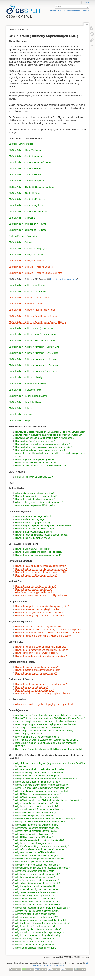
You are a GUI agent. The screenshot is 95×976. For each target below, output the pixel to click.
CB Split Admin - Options (21, 414)
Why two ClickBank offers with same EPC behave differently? (45, 818)
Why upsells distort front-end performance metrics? (40, 821)
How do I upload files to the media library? (35, 586)
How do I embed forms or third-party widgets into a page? (43, 636)
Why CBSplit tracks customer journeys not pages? (39, 932)
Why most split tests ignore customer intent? (36, 889)
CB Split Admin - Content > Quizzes (26, 205)
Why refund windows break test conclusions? (37, 880)
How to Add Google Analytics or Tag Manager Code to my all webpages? (50, 432)
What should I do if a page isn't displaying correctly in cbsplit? (45, 704)
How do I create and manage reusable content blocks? (41, 534)
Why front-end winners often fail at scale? (35, 871)
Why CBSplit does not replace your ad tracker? (38, 797)
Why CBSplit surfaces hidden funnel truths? (36, 948)
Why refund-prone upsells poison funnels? (35, 914)
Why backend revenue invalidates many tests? (37, 874)
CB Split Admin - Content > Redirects (27, 199)
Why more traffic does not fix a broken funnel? (37, 782)
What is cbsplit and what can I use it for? (34, 493)
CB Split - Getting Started (21, 144)
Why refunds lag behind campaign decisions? (37, 828)
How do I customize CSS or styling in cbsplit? (37, 609)
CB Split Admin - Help (19, 420)
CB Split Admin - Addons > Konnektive (27, 383)
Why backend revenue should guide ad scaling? (38, 935)
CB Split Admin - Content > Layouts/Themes (30, 162)
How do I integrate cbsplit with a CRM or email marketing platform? (47, 632)
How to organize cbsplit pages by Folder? (35, 459)
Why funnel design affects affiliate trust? (34, 938)
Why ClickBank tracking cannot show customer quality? (42, 846)
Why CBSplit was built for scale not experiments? (39, 809)
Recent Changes (57, 11)
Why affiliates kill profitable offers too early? (36, 831)
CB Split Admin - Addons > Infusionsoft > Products (33, 371)
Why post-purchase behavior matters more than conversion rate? (46, 778)
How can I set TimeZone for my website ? (35, 441)
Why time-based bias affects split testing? (35, 877)
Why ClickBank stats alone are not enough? (36, 812)
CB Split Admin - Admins (20, 408)
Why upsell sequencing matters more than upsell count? (42, 908)
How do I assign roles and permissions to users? (38, 552)
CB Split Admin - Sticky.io (21, 242)
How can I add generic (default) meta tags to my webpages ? (44, 438)
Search (87, 7)
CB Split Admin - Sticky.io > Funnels (26, 254)
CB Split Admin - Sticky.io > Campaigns (28, 248)
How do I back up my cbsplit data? (31, 687)
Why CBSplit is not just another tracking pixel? (37, 775)
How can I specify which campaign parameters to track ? (42, 444)
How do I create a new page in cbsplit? (34, 516)
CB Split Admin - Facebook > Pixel (25, 390)
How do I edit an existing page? (30, 519)
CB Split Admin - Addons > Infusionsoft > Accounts (33, 359)
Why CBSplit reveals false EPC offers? (34, 837)
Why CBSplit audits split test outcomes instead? (38, 901)
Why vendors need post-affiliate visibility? (35, 852)
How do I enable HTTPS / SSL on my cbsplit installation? (42, 693)
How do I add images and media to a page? (36, 528)
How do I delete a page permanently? (33, 522)
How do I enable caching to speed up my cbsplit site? (41, 684)
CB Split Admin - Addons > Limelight (26, 377)
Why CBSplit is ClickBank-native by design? (36, 855)
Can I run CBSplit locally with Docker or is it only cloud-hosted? (45, 721)
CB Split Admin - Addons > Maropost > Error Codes (33, 353)
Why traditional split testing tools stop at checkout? (39, 772)
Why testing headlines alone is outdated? (35, 886)
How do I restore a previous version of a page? (37, 670)
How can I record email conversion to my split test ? (40, 450)
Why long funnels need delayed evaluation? (36, 944)
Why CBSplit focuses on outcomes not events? (38, 794)
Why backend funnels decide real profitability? (37, 904)
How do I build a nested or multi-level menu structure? (41, 569)
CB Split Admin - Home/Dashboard (25, 150)
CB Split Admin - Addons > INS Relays (27, 291)
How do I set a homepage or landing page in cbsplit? (40, 572)
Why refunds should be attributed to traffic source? (39, 849)
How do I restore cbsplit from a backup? (34, 690)
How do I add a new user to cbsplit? (32, 549)
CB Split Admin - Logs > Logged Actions (28, 396)
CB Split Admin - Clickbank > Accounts (27, 224)
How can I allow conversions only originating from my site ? (43, 447)
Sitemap (85, 11)
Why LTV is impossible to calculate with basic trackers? (42, 788)
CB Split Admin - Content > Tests (24, 193)
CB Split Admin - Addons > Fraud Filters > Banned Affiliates (37, 322)
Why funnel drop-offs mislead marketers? (35, 926)
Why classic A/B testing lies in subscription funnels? (40, 858)
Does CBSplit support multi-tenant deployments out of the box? (45, 724)
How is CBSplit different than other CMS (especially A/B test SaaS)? (48, 715)
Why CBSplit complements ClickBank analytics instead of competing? (48, 800)
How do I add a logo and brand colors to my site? (39, 612)
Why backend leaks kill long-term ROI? (34, 843)
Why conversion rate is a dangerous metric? (36, 892)
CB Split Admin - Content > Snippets (26, 180)
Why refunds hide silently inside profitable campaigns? (41, 785)
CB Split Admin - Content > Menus (25, 174)
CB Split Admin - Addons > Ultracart (26, 303)
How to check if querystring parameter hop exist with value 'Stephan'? (48, 435)
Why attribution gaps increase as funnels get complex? (41, 791)
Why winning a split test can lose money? (35, 861)
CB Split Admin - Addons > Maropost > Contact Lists (34, 347)
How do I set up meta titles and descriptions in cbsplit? (41, 650)
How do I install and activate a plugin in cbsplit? (38, 626)
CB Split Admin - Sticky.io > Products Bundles (31, 267)
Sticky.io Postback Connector (23, 236)
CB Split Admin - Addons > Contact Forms (29, 297)
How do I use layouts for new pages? (33, 538)
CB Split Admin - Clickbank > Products (27, 230)
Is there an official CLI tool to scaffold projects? (37, 737)
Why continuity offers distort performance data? (38, 929)
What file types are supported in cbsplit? (34, 592)
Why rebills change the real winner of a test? (36, 825)
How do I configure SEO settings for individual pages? (41, 646)
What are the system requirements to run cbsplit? (39, 502)
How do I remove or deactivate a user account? (38, 555)
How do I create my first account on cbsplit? (36, 496)
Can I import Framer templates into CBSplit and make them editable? (48, 749)
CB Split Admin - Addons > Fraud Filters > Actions (33, 316)
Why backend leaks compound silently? (34, 941)
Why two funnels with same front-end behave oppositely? (42, 923)
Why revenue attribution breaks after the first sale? (39, 769)
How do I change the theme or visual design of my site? (42, 606)
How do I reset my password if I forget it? (35, 505)
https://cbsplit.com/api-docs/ (63, 279)
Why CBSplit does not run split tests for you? (36, 898)
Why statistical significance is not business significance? (42, 868)
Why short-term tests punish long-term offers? (37, 865)
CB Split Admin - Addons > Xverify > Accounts (31, 328)
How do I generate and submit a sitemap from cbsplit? (41, 656)
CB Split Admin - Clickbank (22, 217)
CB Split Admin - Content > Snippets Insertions (31, 187)
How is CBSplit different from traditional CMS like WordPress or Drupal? (50, 718)
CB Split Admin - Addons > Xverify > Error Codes (32, 334)
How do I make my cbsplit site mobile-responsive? (39, 615)
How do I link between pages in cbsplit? (34, 532)
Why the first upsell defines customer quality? (37, 911)
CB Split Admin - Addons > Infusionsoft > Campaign (34, 365)
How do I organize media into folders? (33, 589)
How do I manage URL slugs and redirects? (36, 575)
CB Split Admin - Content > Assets (25, 156)
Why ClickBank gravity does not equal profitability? (39, 840)
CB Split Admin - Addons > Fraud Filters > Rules (32, 310)
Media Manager (73, 11)
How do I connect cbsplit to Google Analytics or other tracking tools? (48, 629)
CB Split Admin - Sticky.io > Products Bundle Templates (35, 273)
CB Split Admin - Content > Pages (25, 168)
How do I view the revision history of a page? (37, 667)
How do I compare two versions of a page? (36, 673)
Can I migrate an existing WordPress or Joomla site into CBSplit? (46, 740)
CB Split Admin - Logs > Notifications (26, 402)
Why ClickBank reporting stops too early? (35, 815)
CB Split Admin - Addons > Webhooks (27, 285)
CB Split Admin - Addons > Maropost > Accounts (32, 340)
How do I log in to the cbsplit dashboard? (35, 499)
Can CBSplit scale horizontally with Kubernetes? (38, 727)
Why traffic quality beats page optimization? (36, 895)
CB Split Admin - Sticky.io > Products (26, 260)
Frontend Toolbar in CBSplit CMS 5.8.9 (34, 477)
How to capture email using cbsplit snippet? (36, 462)
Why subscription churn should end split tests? (37, 883)
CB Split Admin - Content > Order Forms (28, 211)
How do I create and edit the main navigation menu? (40, 566)
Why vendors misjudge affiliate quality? (34, 834)
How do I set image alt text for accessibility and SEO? (41, 595)
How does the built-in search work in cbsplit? (36, 653)
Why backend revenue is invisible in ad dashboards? (40, 920)
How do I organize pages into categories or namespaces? (43, 525)
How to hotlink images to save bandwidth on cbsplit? (40, 465)
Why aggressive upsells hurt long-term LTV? (36, 917)
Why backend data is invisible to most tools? (36, 806)
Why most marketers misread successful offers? (38, 803)
